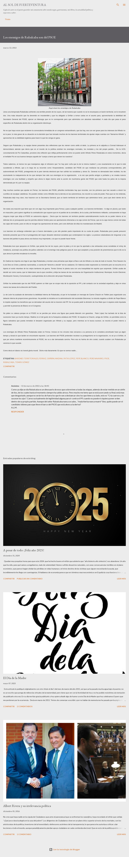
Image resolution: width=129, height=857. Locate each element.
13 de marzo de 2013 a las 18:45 (35, 386)
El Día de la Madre (14, 678)
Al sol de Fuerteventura (24, 5)
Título (7, 19)
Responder (17, 411)
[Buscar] (117, 4)
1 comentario (24, 834)
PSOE (106, 358)
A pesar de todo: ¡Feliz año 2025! (23, 550)
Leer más (121, 579)
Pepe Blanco (82, 358)
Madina (59, 358)
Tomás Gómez (22, 362)
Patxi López (69, 358)
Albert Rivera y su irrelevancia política (27, 806)
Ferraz (42, 358)
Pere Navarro (97, 358)
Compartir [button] (9, 366)
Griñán (50, 358)
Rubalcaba (8, 362)
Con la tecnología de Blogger (64, 849)
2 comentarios (24, 706)
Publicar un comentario (30, 579)
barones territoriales (26, 358)
